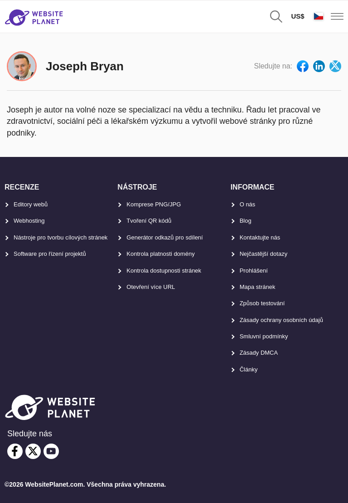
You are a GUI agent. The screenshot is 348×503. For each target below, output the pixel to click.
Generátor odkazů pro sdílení (164, 237)
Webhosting (29, 220)
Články (249, 369)
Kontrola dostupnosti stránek (163, 270)
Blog (245, 220)
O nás (248, 204)
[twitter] (33, 451)
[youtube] (51, 451)
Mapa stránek (258, 286)
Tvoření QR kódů (148, 220)
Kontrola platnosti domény (160, 253)
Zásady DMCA (259, 352)
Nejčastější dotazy (264, 253)
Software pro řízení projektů (50, 253)
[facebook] (15, 451)
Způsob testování (262, 303)
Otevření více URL (150, 286)
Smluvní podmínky (264, 336)
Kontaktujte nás (260, 237)
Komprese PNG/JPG (153, 204)
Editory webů (31, 204)
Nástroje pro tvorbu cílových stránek (60, 237)
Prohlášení (254, 270)
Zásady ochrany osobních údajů (281, 320)
